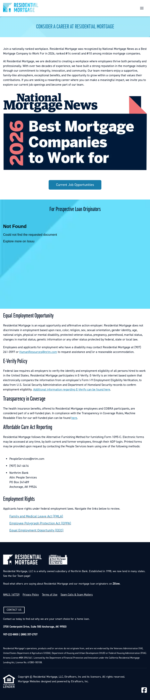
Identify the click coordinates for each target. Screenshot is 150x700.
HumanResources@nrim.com (38, 352)
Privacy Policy (31, 594)
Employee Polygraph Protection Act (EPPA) (40, 523)
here (74, 418)
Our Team (17, 576)
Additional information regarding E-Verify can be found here (71, 389)
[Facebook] (144, 690)
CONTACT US (14, 610)
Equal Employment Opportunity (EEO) (36, 530)
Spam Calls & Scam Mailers (77, 594)
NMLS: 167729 (11, 594)
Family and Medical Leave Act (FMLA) (36, 516)
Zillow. (116, 584)
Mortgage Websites (29, 681)
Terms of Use (49, 594)
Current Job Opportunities (75, 185)
